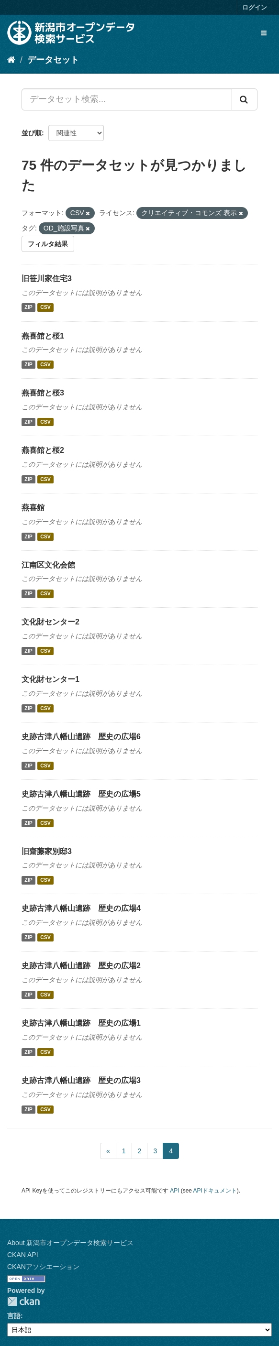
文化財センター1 (50, 679)
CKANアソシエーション (43, 1266)
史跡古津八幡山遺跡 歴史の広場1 (81, 1023)
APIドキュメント (215, 1190)
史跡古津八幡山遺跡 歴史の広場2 (81, 966)
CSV (45, 307)
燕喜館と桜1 (43, 336)
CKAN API (22, 1254)
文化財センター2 (50, 622)
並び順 (32, 133)
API (174, 1190)
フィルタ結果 (48, 244)
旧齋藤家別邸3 (47, 851)
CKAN (23, 1301)
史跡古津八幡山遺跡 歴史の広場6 (81, 737)
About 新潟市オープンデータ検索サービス (70, 1243)
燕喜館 (33, 507)
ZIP (28, 307)
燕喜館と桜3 (43, 393)
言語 (14, 1316)
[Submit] (244, 99)
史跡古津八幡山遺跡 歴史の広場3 (81, 1080)
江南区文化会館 (48, 565)
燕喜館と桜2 (43, 450)
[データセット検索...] (127, 99)
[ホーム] (11, 60)
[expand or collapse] (264, 33)
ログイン (254, 7)
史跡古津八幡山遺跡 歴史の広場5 (81, 794)
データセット (53, 60)
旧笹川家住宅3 (47, 278)
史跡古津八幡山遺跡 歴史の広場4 (81, 908)
